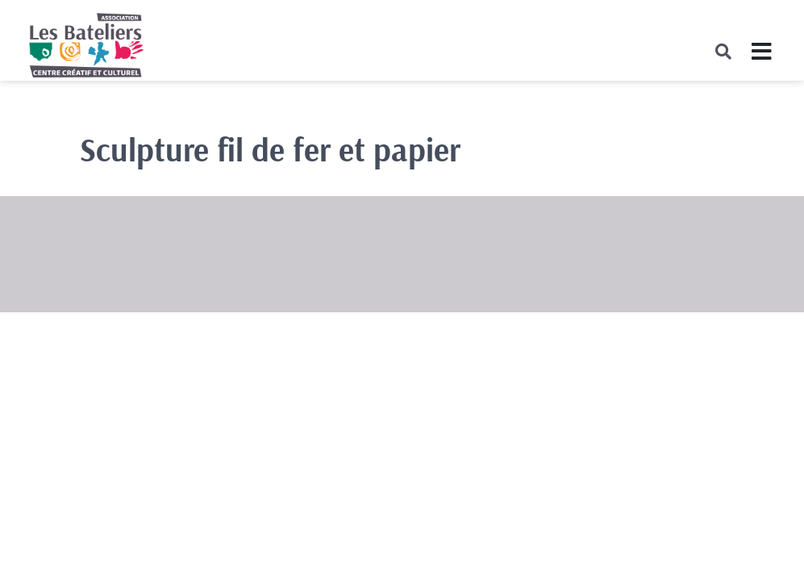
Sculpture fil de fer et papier (270, 149)
